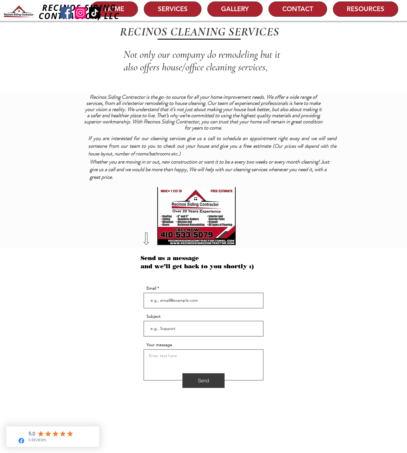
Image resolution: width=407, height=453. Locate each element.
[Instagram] (80, 12)
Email (151, 288)
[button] (172, 9)
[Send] (203, 380)
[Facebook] (66, 12)
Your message (159, 345)
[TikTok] (94, 12)
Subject (153, 316)
